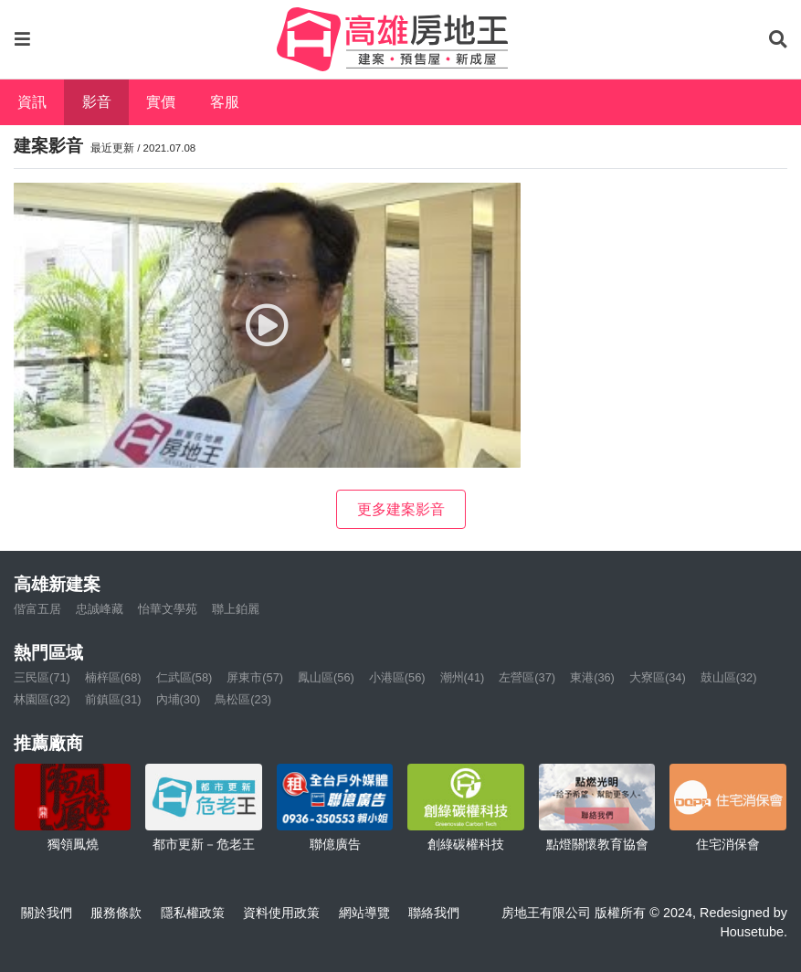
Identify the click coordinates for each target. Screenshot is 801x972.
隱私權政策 (193, 912)
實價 (160, 102)
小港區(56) (397, 677)
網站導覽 (364, 912)
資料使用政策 (281, 912)
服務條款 (116, 912)
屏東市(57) (255, 677)
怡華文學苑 (167, 609)
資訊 (32, 102)
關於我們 (46, 912)
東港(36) (592, 677)
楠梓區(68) (113, 677)
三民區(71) (42, 677)
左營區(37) (527, 677)
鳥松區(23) (243, 699)
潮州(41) (462, 677)
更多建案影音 (401, 509)
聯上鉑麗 (235, 609)
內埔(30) (178, 699)
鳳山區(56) (326, 677)
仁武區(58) (184, 677)
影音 (96, 102)
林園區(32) (42, 699)
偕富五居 (37, 609)
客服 (224, 102)
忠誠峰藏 (99, 609)
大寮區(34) (657, 677)
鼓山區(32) (729, 677)
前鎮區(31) (113, 699)
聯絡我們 (433, 912)
